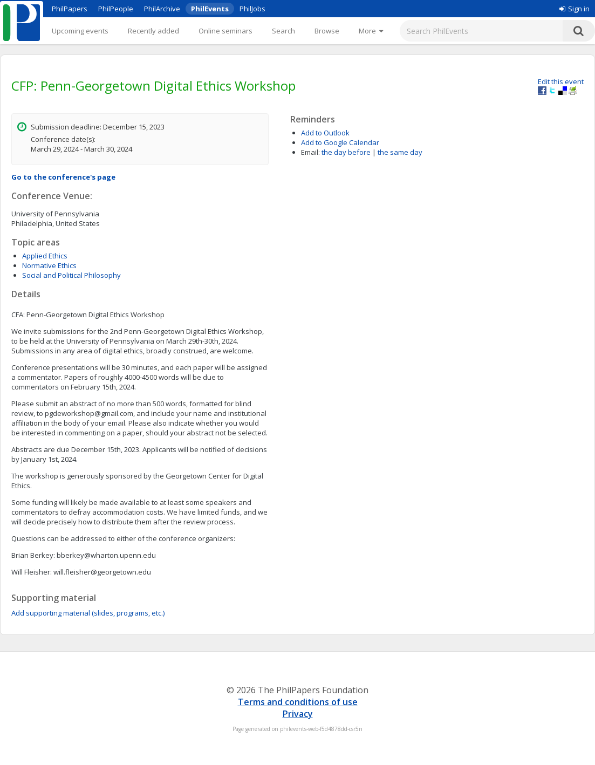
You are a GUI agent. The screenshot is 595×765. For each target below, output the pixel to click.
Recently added (153, 31)
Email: (310, 152)
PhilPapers (69, 8)
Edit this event (561, 81)
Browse (326, 31)
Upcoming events (80, 31)
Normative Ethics (49, 265)
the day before (346, 152)
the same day (400, 152)
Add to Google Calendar (340, 142)
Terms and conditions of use (298, 702)
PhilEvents (210, 8)
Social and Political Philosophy (71, 275)
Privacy (298, 714)
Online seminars (225, 31)
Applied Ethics (44, 256)
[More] (371, 31)
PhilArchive (162, 8)
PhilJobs (252, 8)
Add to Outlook (325, 133)
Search (283, 31)
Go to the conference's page (63, 177)
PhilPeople (115, 8)
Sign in (574, 8)
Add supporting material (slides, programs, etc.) (88, 613)
